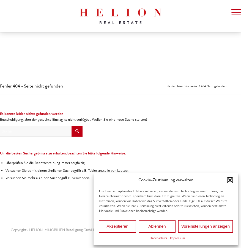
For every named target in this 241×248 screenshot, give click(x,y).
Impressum (177, 238)
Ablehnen (157, 226)
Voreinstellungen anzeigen (205, 226)
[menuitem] (233, 12)
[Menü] (233, 12)
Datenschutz (158, 238)
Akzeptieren (117, 226)
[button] (230, 180)
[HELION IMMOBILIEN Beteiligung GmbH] (120, 16)
